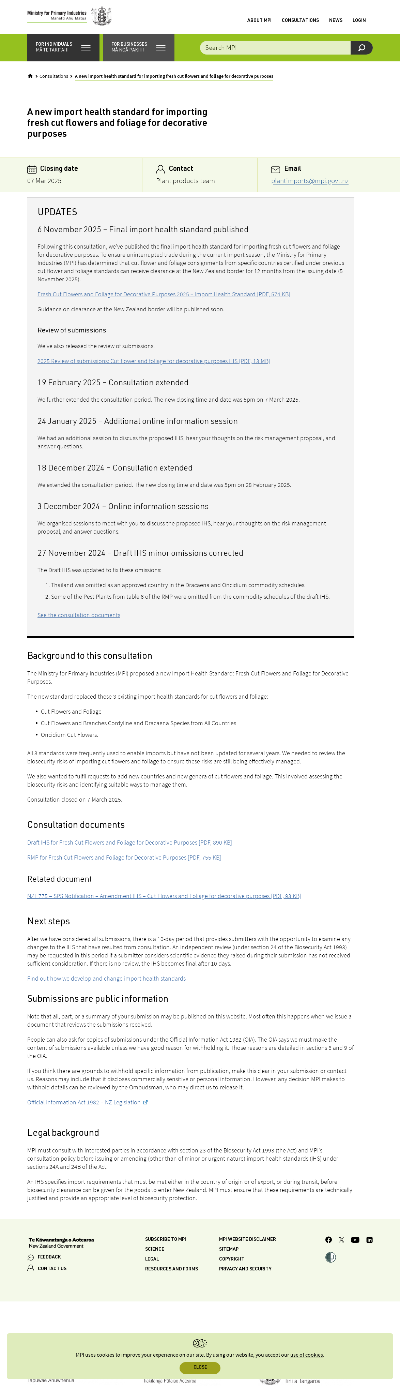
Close (200, 1368)
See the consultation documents (78, 615)
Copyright (231, 1259)
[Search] (362, 48)
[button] (63, 47)
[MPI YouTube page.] (355, 1241)
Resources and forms (171, 1269)
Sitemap (229, 1249)
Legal (152, 1259)
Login (359, 20)
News (335, 20)
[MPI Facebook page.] (328, 1240)
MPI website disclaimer (247, 1239)
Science (154, 1249)
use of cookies (306, 1355)
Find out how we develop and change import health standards (106, 978)
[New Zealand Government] (61, 1243)
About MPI (259, 20)
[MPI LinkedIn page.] (369, 1241)
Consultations (300, 20)
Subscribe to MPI (165, 1239)
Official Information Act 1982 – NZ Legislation (84, 1102)
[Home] (30, 76)
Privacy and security (245, 1269)
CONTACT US (52, 1269)
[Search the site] (286, 48)
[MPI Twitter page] (341, 1241)
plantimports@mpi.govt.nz (310, 180)
